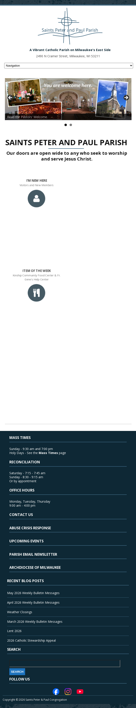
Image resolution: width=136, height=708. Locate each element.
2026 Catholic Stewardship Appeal (31, 640)
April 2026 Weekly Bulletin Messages (33, 602)
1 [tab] (65, 125)
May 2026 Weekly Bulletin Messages (33, 593)
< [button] (10, 98)
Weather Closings (19, 612)
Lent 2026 (14, 631)
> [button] (126, 98)
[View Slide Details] (68, 99)
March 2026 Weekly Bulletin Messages (34, 621)
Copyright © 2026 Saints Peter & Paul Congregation (35, 700)
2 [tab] (71, 125)
